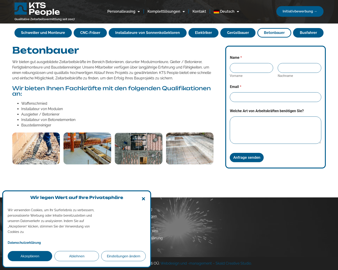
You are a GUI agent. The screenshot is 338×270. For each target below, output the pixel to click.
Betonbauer (274, 33)
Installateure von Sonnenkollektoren (147, 33)
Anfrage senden (246, 157)
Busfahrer (308, 33)
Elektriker (203, 33)
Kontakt (199, 11)
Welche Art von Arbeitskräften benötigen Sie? (267, 111)
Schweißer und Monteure (43, 33)
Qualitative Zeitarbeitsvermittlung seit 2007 (44, 19)
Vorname (236, 76)
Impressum (135, 245)
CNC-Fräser (90, 33)
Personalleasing (123, 11)
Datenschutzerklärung (144, 238)
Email (235, 87)
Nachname (285, 76)
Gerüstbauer (238, 33)
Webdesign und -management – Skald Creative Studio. (206, 263)
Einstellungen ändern (123, 256)
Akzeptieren (30, 256)
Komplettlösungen (166, 11)
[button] (143, 199)
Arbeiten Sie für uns (142, 231)
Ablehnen (76, 256)
